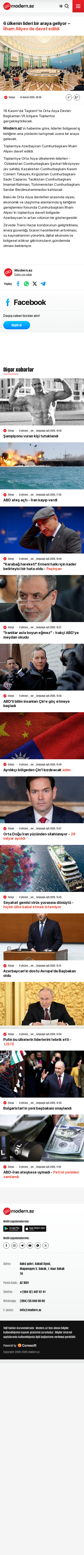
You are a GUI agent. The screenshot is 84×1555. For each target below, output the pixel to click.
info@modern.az (30, 1309)
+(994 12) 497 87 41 (32, 1291)
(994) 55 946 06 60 (32, 1300)
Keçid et (17, 325)
